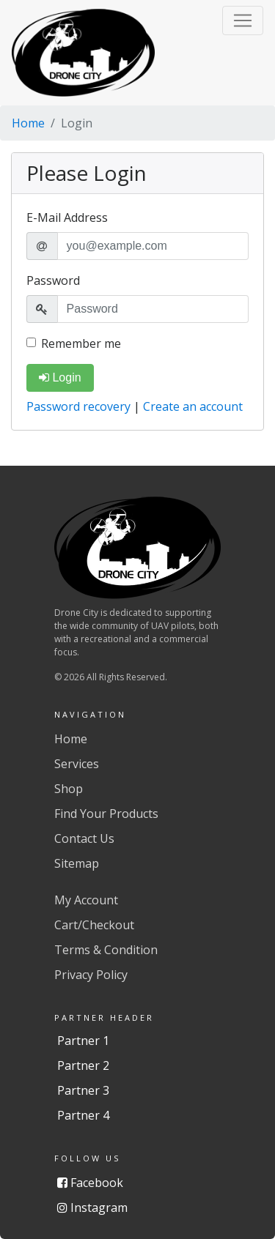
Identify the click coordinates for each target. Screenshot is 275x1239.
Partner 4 (83, 1115)
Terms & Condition (106, 950)
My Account (86, 900)
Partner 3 (83, 1090)
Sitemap (76, 863)
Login (60, 377)
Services (76, 764)
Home (28, 123)
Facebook (90, 1183)
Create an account (193, 406)
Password (53, 280)
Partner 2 (83, 1065)
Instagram (92, 1207)
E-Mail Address (67, 217)
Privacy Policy (91, 975)
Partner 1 (83, 1040)
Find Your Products (106, 813)
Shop (68, 789)
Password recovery (79, 406)
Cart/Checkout (94, 925)
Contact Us (84, 838)
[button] (242, 20)
